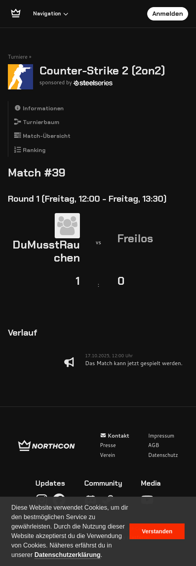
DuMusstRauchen (46, 251)
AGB (153, 445)
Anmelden (167, 13)
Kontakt (114, 435)
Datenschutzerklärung (68, 554)
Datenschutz (163, 454)
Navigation (51, 13)
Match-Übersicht (42, 135)
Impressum (161, 435)
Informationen (39, 108)
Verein (107, 454)
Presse (108, 445)
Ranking (30, 150)
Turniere (18, 56)
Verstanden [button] (157, 531)
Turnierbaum (36, 122)
